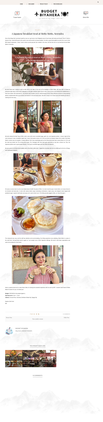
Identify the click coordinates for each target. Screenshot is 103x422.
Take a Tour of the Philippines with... (13, 364)
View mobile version (37, 319)
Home (21, 4)
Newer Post (9, 317)
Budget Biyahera (22, 328)
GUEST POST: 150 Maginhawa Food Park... (29, 363)
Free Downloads (57, 4)
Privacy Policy (44, 4)
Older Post (66, 317)
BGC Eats (37, 29)
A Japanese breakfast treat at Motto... (47, 363)
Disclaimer (31, 4)
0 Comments (66, 314)
